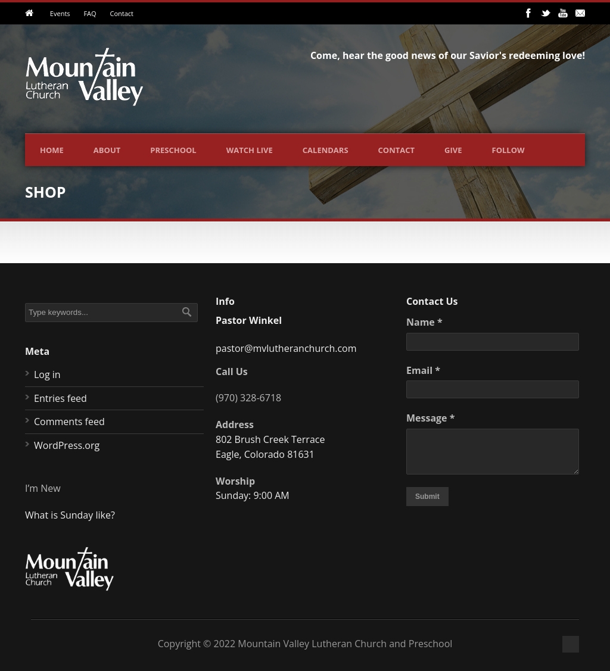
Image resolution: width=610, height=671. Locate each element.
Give (453, 150)
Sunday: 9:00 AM (253, 495)
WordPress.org (66, 445)
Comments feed (69, 421)
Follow (508, 150)
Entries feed (60, 398)
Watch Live (249, 150)
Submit (427, 496)
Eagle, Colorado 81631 (265, 454)
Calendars (325, 150)
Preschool (173, 150)
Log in (47, 374)
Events (60, 13)
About (107, 150)
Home (52, 150)
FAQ (89, 13)
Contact (121, 13)
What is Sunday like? (70, 515)
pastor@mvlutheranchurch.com (286, 348)
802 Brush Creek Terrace (270, 439)
